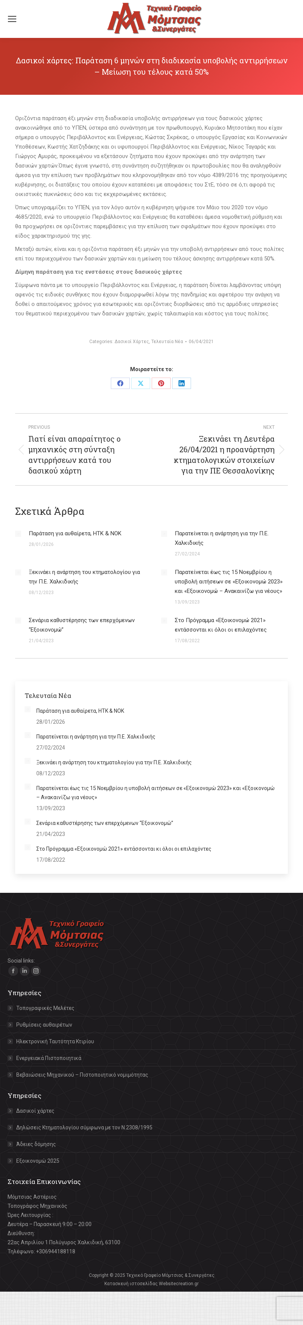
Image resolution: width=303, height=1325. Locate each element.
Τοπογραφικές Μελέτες (45, 1008)
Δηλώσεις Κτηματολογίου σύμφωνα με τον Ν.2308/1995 (84, 1127)
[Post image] (18, 534)
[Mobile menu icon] (12, 19)
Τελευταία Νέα (167, 341)
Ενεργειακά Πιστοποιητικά (48, 1058)
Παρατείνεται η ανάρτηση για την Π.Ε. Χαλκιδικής (222, 538)
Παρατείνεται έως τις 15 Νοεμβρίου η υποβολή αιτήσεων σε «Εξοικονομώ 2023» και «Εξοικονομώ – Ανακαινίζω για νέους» (229, 581)
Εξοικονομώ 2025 (37, 1161)
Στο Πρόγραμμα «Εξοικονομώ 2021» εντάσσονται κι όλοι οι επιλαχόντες (221, 625)
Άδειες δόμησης (36, 1144)
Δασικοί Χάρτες (132, 341)
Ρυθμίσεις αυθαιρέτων (44, 1025)
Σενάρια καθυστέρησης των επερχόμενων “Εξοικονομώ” (82, 625)
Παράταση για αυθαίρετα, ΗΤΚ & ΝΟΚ (75, 533)
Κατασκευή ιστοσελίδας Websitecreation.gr (151, 1283)
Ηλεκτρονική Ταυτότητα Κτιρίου (55, 1041)
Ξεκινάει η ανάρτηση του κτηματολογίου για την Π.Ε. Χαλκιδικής (84, 577)
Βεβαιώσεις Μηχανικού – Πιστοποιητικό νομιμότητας (82, 1075)
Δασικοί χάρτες (35, 1111)
